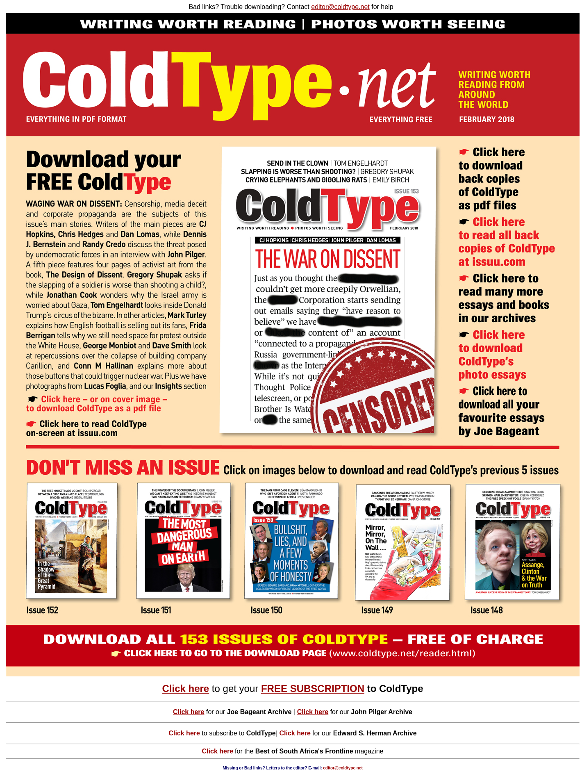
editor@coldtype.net (340, 6)
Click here (185, 688)
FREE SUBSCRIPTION (312, 688)
